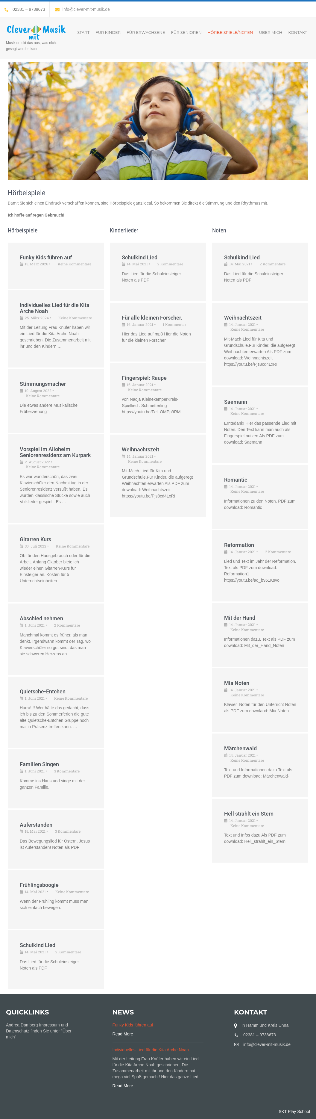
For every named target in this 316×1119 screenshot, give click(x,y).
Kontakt (297, 32)
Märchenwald (240, 748)
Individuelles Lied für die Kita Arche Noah (54, 308)
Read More (123, 1034)
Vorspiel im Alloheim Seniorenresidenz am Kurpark (55, 452)
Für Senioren (186, 32)
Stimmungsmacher (43, 384)
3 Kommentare (67, 771)
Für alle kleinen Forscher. (152, 317)
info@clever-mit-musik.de (82, 9)
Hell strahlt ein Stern (249, 813)
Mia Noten (236, 683)
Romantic (235, 480)
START (83, 32)
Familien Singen (39, 764)
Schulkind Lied (37, 945)
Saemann (235, 402)
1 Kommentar (174, 324)
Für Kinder (108, 32)
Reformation (239, 545)
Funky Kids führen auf (46, 257)
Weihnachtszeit (140, 449)
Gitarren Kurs (35, 539)
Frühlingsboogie (39, 885)
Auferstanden (36, 825)
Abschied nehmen (41, 618)
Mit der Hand (239, 618)
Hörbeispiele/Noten (230, 32)
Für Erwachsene (146, 32)
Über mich (270, 32)
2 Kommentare (67, 625)
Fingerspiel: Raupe (144, 378)
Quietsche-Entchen (43, 691)
